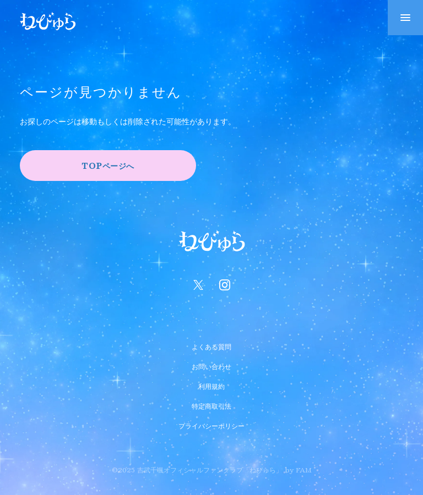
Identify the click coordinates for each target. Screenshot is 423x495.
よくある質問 (211, 345)
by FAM (298, 469)
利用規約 (211, 385)
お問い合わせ (211, 365)
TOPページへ (108, 165)
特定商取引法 (211, 404)
